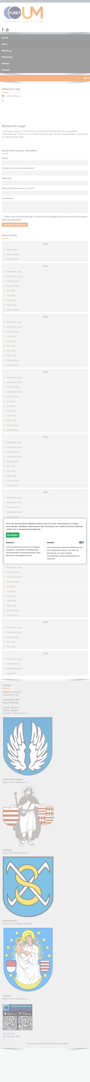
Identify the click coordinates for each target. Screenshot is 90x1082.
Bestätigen (12, 535)
